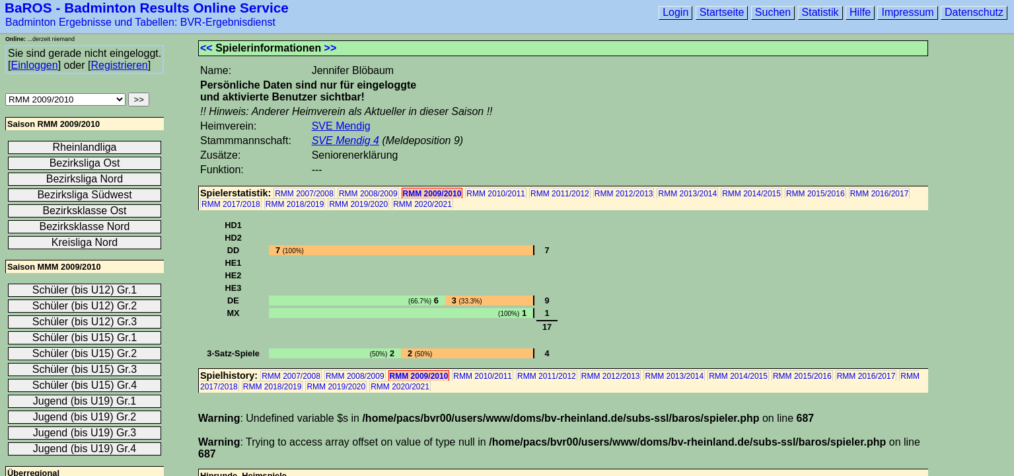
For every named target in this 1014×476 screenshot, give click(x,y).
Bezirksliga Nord (84, 178)
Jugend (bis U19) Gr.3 (85, 432)
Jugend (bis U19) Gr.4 (85, 448)
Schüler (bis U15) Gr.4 (84, 385)
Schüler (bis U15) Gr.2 (84, 353)
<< (206, 48)
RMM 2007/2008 (304, 193)
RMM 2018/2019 (295, 204)
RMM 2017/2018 (230, 204)
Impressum (907, 12)
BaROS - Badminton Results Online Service (147, 7)
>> (330, 48)
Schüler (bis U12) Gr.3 (84, 321)
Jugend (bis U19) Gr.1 (85, 401)
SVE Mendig (341, 126)
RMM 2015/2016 (815, 193)
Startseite (722, 12)
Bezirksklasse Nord (85, 226)
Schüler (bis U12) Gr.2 (84, 305)
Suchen (773, 12)
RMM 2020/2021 (422, 204)
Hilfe (860, 12)
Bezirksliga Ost (85, 163)
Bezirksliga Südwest (84, 194)
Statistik (820, 12)
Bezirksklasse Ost (84, 210)
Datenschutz (974, 12)
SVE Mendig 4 (345, 140)
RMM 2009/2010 (432, 193)
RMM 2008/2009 (368, 193)
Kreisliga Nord (85, 242)
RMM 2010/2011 (495, 193)
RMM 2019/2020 (358, 204)
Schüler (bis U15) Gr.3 (84, 369)
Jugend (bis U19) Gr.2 (85, 416)
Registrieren (119, 65)
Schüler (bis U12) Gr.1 (84, 290)
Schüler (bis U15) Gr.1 (84, 337)
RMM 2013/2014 (687, 193)
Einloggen (34, 65)
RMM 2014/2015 (751, 193)
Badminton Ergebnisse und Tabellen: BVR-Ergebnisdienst (140, 22)
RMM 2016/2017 (879, 193)
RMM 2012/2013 (624, 193)
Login (675, 12)
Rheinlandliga (85, 147)
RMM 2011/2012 (559, 193)
